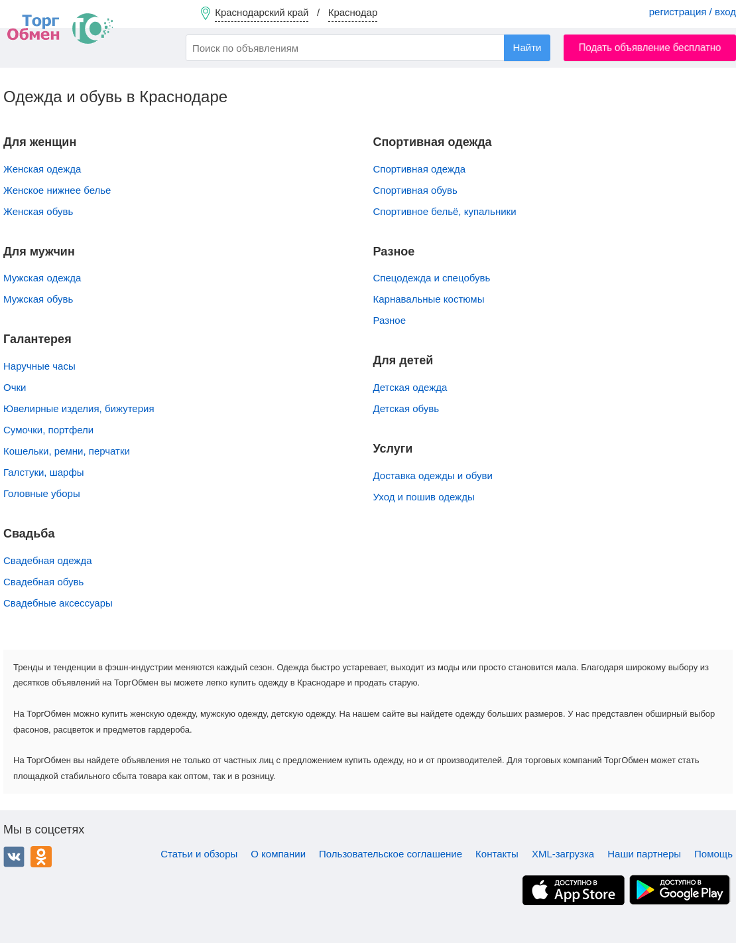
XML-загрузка (563, 853)
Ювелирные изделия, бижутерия (78, 408)
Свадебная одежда (47, 560)
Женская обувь (38, 211)
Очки (14, 387)
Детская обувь (406, 408)
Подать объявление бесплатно (650, 47)
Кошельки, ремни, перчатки (66, 451)
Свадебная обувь (43, 581)
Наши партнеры (644, 853)
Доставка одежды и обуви (433, 475)
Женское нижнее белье (57, 190)
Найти (527, 47)
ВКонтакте (14, 856)
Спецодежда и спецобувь (432, 277)
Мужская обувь (38, 299)
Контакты (497, 853)
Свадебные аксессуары (58, 603)
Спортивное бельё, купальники (445, 211)
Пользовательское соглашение (390, 853)
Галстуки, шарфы (43, 472)
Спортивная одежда (419, 169)
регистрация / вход (692, 11)
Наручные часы (39, 366)
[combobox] (368, 48)
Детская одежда (410, 387)
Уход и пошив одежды (424, 496)
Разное (389, 320)
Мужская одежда (42, 277)
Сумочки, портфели (48, 429)
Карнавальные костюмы (429, 299)
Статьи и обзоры (198, 853)
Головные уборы (41, 493)
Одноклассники (41, 856)
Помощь (713, 853)
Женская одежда (42, 169)
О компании (278, 853)
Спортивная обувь (415, 190)
